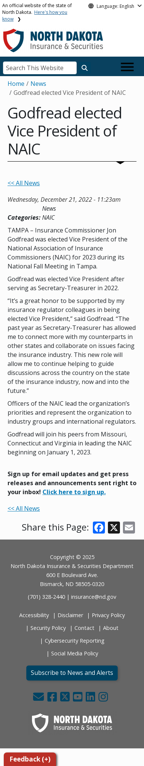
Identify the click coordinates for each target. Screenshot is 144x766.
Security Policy (48, 627)
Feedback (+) (29, 759)
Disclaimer (70, 615)
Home (16, 83)
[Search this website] (85, 68)
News (38, 83)
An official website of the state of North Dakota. (37, 12)
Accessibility (34, 615)
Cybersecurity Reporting (75, 640)
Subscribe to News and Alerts (72, 673)
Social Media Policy (74, 653)
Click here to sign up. (74, 492)
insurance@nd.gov (93, 596)
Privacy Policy (108, 615)
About (110, 627)
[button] (39, 698)
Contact (84, 627)
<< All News (24, 183)
